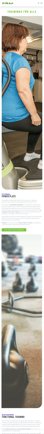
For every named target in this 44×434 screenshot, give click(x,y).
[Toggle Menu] (41, 3)
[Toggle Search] (38, 3)
